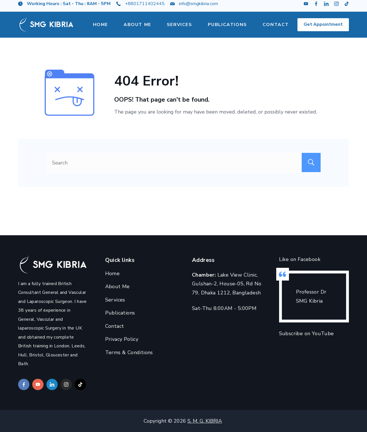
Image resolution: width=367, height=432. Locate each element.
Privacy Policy (122, 339)
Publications (227, 29)
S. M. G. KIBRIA (204, 421)
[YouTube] (306, 8)
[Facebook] (316, 8)
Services (179, 29)
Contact (276, 29)
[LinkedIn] (326, 8)
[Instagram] (336, 8)
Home (100, 29)
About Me (137, 29)
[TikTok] (346, 8)
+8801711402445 (145, 8)
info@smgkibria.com (198, 8)
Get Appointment (323, 28)
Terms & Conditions (129, 352)
